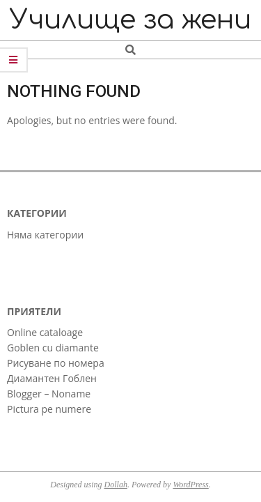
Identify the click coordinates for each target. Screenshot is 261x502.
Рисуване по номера (55, 363)
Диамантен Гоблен (52, 378)
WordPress (190, 484)
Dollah (115, 484)
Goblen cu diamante (53, 347)
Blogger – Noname (48, 393)
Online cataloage (45, 332)
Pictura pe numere (49, 409)
